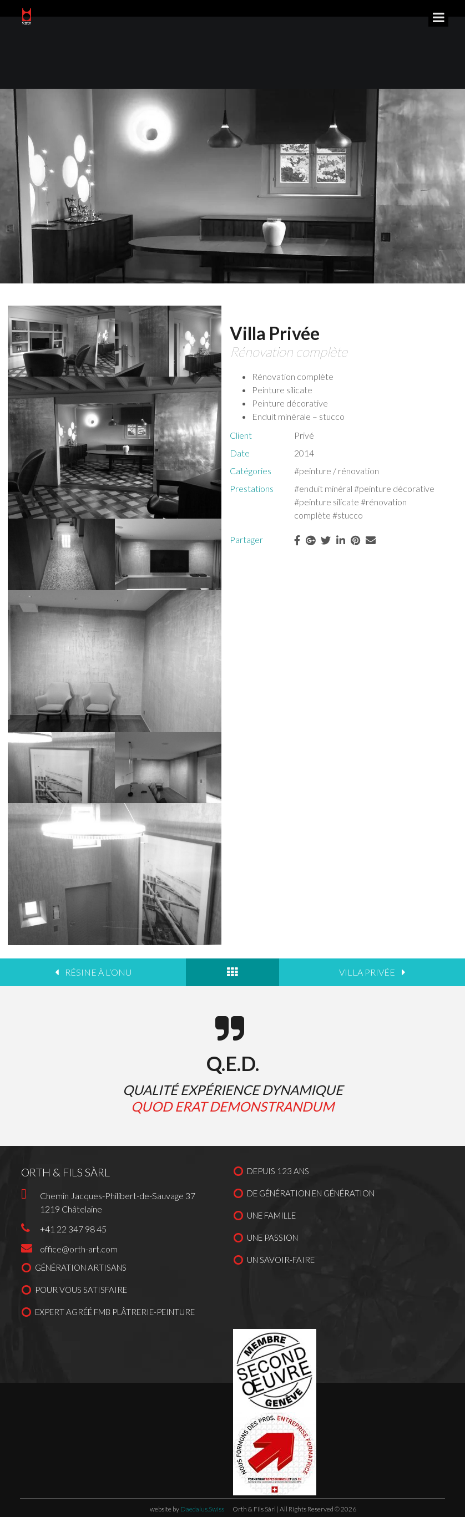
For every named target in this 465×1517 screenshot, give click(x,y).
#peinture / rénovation (336, 470)
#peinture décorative (394, 488)
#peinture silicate (326, 501)
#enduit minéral (323, 488)
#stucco (347, 515)
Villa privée (367, 972)
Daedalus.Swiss (202, 1509)
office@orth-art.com (79, 1249)
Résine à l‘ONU (98, 972)
